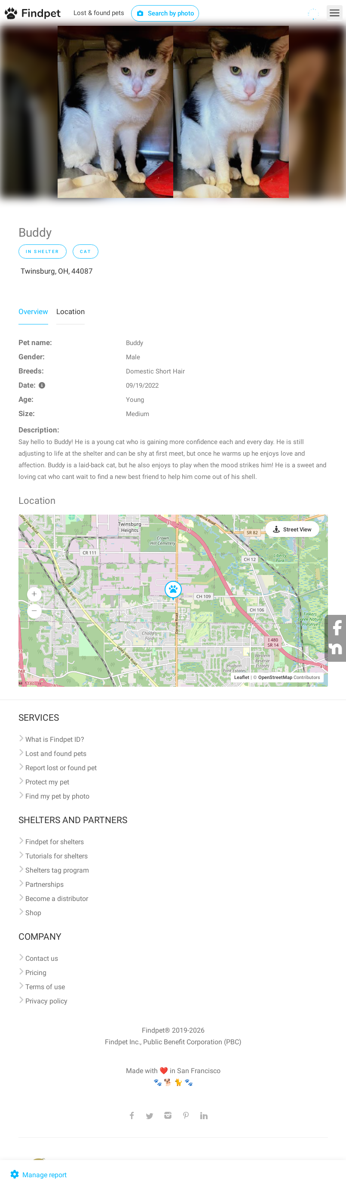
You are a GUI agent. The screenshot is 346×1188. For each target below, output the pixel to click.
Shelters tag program (57, 870)
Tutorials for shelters (56, 856)
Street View (297, 529)
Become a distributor (56, 899)
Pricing (35, 973)
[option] (115, 112)
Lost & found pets (98, 13)
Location (70, 311)
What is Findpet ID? (54, 739)
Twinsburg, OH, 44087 (57, 271)
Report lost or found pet (61, 768)
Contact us (41, 958)
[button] (167, 581)
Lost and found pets (55, 754)
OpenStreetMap (275, 677)
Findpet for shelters (54, 842)
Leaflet (241, 677)
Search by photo (165, 13)
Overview (33, 311)
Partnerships (44, 884)
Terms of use (45, 987)
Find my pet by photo (57, 796)
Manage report (38, 1175)
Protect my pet (47, 782)
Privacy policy (46, 1001)
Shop (33, 913)
